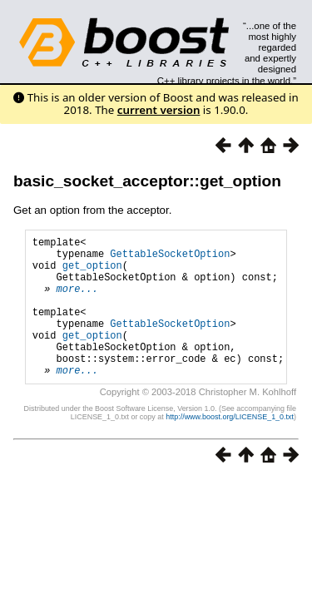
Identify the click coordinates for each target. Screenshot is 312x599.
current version (159, 109)
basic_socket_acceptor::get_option (147, 181)
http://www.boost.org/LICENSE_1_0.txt (230, 447)
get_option (92, 272)
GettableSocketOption (170, 258)
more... (77, 301)
